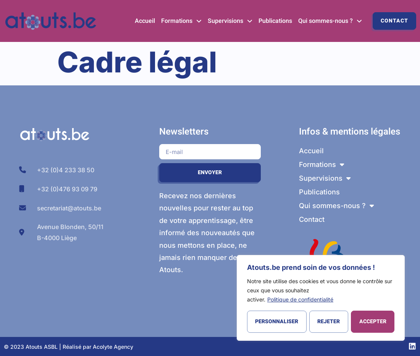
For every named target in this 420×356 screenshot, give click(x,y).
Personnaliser (276, 322)
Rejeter (328, 322)
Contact (394, 21)
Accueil (145, 21)
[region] (321, 298)
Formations (181, 21)
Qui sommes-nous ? (330, 21)
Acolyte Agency (113, 346)
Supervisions (230, 21)
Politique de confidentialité (300, 300)
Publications (275, 21)
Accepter (372, 322)
